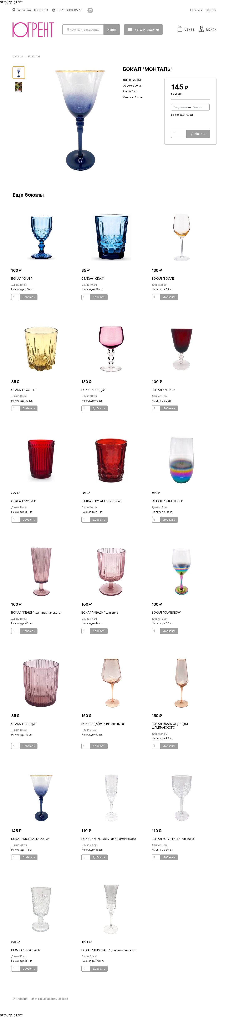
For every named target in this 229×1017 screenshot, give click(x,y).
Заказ (186, 28)
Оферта (211, 10)
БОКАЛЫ (34, 56)
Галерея (196, 10)
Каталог (17, 56)
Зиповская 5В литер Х (32, 10)
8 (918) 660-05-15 (69, 10)
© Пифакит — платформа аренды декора (40, 998)
